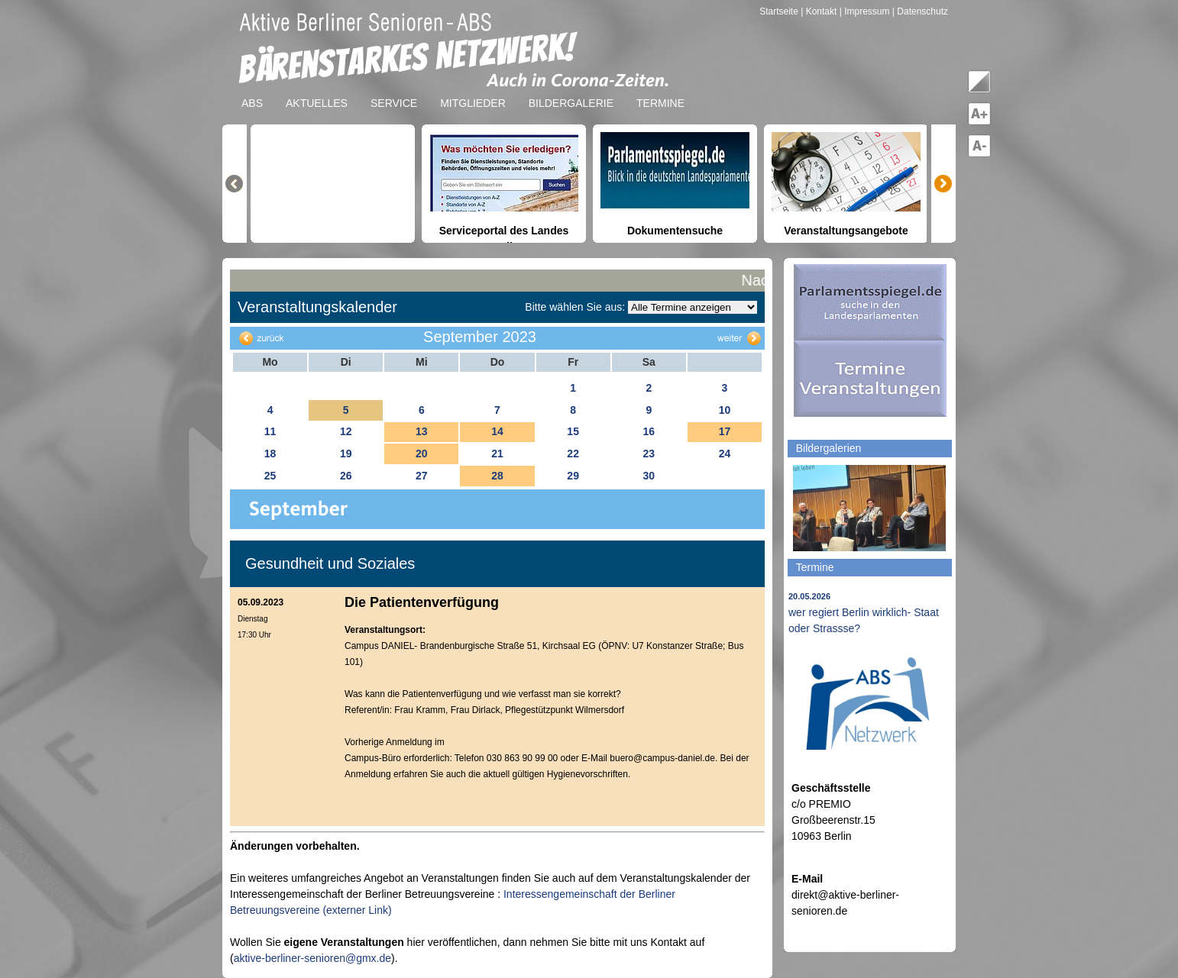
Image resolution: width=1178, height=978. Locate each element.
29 (573, 476)
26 (346, 476)
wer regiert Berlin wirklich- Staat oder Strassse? (863, 613)
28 (497, 476)
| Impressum (865, 11)
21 (497, 453)
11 (270, 431)
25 (270, 476)
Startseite (780, 11)
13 (422, 431)
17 (725, 431)
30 (648, 476)
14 (497, 431)
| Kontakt (820, 11)
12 (346, 431)
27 (422, 476)
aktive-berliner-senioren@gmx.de (312, 958)
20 (422, 453)
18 (270, 453)
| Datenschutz (920, 11)
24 (725, 453)
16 (648, 431)
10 (725, 410)
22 (573, 453)
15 (573, 431)
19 (346, 453)
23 (648, 453)
